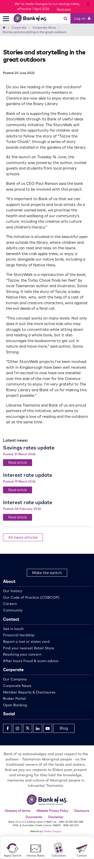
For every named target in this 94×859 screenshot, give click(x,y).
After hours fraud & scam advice (30, 661)
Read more (64, 9)
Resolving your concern (22, 654)
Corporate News (17, 685)
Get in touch (13, 629)
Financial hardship (19, 635)
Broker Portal (14, 698)
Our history (12, 591)
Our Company (15, 679)
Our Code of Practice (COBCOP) (31, 597)
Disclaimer (55, 817)
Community (13, 610)
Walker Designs (53, 831)
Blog (64, 728)
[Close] (88, 4)
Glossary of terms (17, 811)
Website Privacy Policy (52, 811)
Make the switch (47, 572)
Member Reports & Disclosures (29, 692)
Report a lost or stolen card (26, 641)
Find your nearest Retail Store (28, 648)
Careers (10, 603)
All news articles (23, 537)
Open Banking (15, 705)
